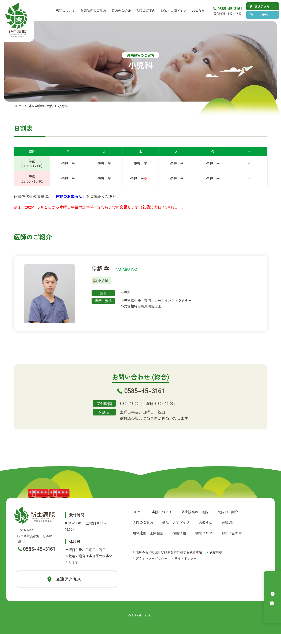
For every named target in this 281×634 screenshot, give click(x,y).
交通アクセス (263, 6)
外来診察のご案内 (40, 106)
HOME (18, 106)
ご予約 (263, 14)
